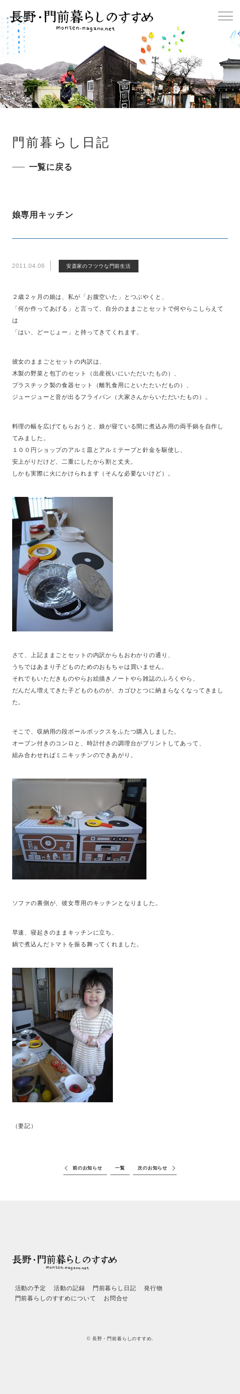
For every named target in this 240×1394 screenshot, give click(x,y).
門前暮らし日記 (114, 1288)
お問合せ (116, 1298)
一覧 (120, 1167)
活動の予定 (30, 1288)
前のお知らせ (87, 1167)
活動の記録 (69, 1288)
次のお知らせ (152, 1167)
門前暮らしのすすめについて (55, 1298)
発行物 (153, 1288)
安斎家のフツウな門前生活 (98, 266)
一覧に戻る (51, 167)
